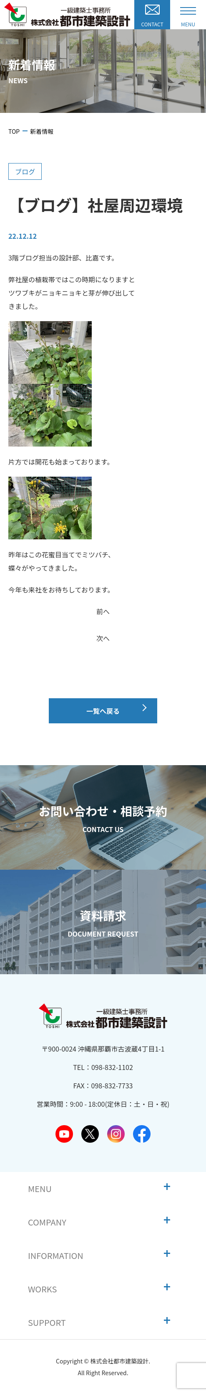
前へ (103, 611)
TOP (14, 131)
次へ (103, 638)
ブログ (25, 171)
